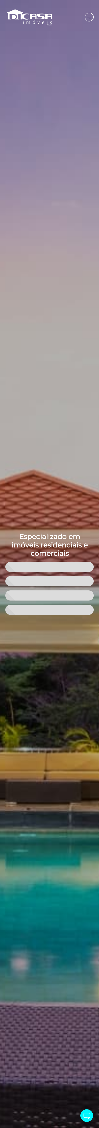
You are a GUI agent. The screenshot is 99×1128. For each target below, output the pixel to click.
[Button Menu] (89, 17)
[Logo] (42, 17)
